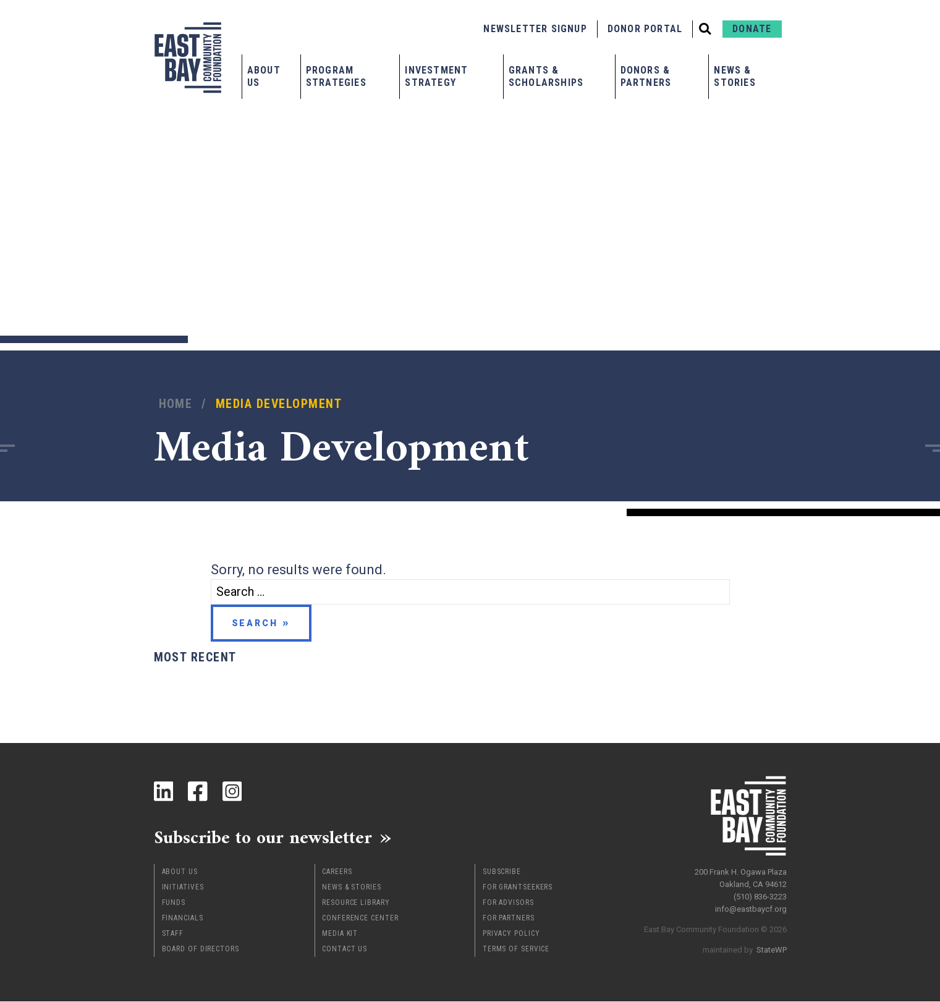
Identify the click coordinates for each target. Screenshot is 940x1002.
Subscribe (502, 872)
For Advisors (508, 903)
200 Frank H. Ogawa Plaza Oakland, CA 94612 (741, 877)
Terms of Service (516, 949)
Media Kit (340, 934)
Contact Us (344, 949)
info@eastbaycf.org (751, 908)
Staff (173, 934)
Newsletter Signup (534, 29)
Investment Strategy (436, 76)
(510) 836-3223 (760, 896)
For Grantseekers (518, 887)
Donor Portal (645, 29)
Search (255, 623)
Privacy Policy (511, 934)
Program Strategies (336, 76)
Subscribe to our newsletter (265, 837)
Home (176, 404)
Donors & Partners (646, 76)
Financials (182, 918)
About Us (264, 76)
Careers (337, 872)
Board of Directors (200, 949)
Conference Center (360, 918)
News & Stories (734, 76)
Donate (751, 29)
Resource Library (355, 903)
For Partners (509, 918)
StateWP (771, 949)
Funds (174, 903)
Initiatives (183, 887)
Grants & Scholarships (546, 76)
